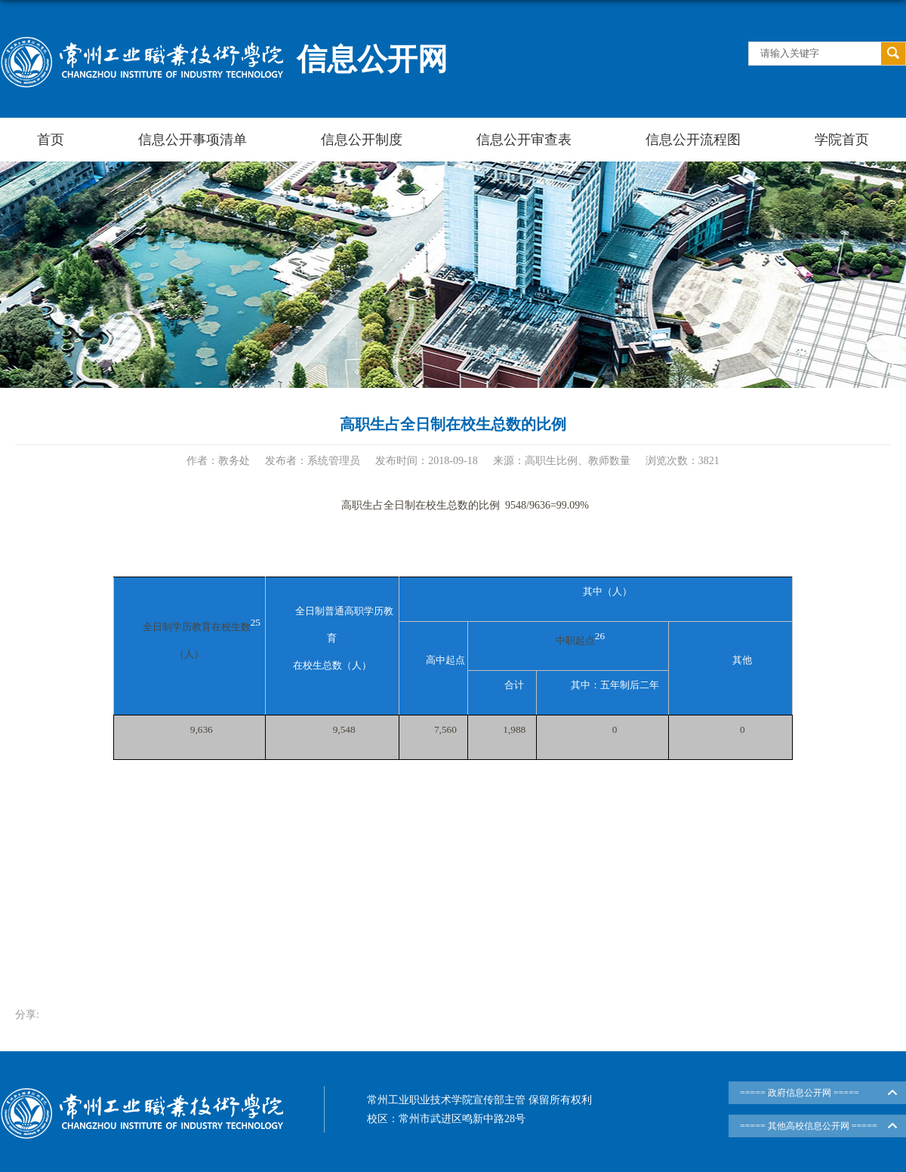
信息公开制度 (361, 139)
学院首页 (842, 139)
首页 (50, 139)
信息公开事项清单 (192, 139)
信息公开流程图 (693, 139)
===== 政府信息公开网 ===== (799, 1092)
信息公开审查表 (524, 139)
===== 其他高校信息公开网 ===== (808, 1126)
